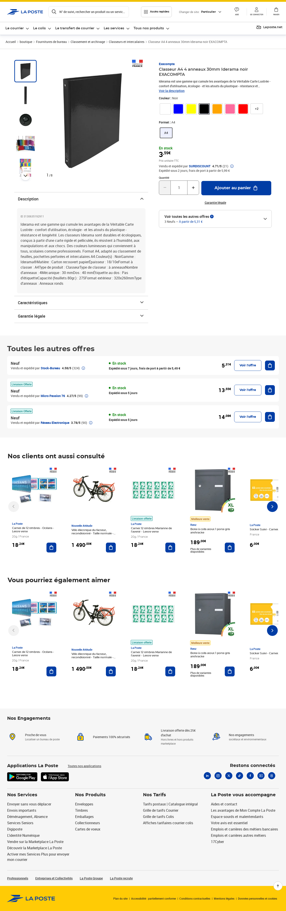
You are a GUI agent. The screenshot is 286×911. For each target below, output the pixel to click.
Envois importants (21, 810)
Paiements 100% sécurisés (111, 737)
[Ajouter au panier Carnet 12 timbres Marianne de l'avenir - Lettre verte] (170, 547)
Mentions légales (224, 898)
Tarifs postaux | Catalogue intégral (170, 804)
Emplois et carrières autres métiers (238, 835)
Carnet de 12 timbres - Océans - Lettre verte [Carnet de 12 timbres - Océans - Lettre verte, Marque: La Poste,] (33, 530)
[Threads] (271, 775)
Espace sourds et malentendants (237, 816)
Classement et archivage (88, 42)
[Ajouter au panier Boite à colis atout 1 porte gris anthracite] (229, 547)
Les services (114, 28)
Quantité (164, 177)
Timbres (81, 810)
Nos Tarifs (154, 795)
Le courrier (14, 28)
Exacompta (167, 64)
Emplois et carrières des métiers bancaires (244, 829)
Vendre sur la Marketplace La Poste (35, 841)
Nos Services (22, 795)
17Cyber (217, 841)
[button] (237, 12)
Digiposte (14, 829)
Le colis (39, 28)
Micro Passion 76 (53, 396)
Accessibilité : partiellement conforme (153, 898)
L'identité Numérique (23, 835)
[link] (165, 109)
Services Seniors (20, 822)
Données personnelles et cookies (257, 898)
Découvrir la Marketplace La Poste (34, 847)
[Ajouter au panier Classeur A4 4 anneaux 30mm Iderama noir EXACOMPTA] (236, 188)
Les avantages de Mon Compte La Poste (243, 810)
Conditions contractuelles (194, 898)
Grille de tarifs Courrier (160, 810)
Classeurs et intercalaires (126, 42)
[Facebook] (250, 775)
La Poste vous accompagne (243, 795)
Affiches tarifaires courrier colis (168, 822)
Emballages (84, 816)
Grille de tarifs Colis (158, 816)
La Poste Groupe (91, 878)
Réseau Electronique (55, 422)
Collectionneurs (87, 822)
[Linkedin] (207, 775)
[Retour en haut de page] (277, 885)
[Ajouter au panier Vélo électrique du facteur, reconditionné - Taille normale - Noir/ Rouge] (110, 547)
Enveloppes (84, 804)
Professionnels (17, 878)
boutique (26, 42)
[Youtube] (261, 775)
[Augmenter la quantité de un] (193, 188)
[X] (228, 775)
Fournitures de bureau (51, 42)
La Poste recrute (121, 878)
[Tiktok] (239, 775)
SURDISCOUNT (199, 166)
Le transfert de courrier (74, 28)
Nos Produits (90, 795)
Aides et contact (224, 804)
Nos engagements (241, 735)
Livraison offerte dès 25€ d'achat (178, 732)
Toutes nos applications (84, 766)
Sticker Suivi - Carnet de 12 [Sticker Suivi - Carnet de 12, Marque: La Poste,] (268, 529)
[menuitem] (17, 28)
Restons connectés (252, 765)
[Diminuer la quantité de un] (164, 188)
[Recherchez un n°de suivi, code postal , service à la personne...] (88, 11)
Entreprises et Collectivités (54, 878)
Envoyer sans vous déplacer (29, 804)
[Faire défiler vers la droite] (272, 506)
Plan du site (120, 898)
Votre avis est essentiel (229, 822)
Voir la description (172, 91)
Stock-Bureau (50, 368)
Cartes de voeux (87, 829)
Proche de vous (35, 735)
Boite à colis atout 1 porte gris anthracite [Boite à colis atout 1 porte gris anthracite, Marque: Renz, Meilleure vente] (210, 531)
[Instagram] (218, 775)
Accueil (11, 42)
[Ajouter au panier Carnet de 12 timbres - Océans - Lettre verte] (51, 547)
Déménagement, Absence (27, 816)
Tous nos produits (149, 28)
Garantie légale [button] (215, 203)
